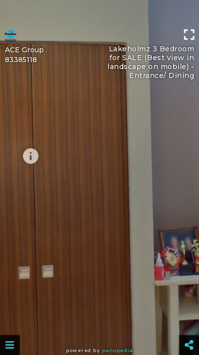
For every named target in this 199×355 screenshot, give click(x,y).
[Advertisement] (99, 12)
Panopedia (117, 350)
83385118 (21, 59)
